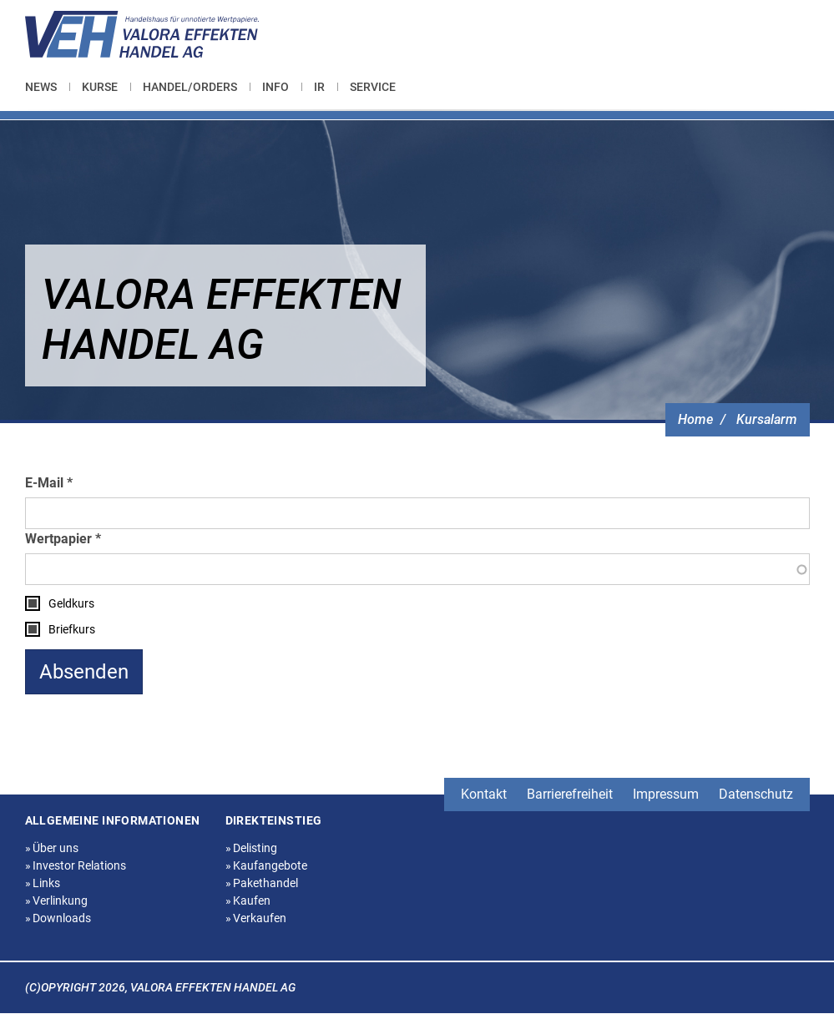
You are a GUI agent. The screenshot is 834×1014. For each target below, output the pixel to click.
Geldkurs (71, 603)
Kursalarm (766, 419)
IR (319, 86)
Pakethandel (262, 883)
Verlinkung (56, 900)
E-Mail (44, 483)
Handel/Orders (190, 86)
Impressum (666, 794)
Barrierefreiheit (570, 794)
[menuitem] (47, 87)
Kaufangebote (266, 865)
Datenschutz (756, 794)
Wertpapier (58, 539)
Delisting (251, 848)
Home (695, 419)
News (41, 86)
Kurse (100, 86)
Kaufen (248, 900)
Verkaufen (256, 918)
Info (275, 86)
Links (43, 883)
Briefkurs (71, 629)
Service (373, 86)
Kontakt (484, 794)
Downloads (58, 918)
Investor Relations (76, 865)
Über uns (52, 848)
